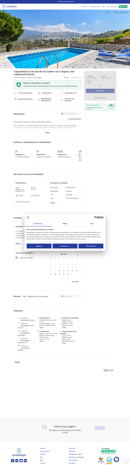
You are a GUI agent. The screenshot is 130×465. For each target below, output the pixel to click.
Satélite (111, 370)
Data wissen (75, 281)
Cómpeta (29, 77)
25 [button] (72, 271)
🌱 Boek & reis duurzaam (64, 1)
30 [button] (64, 274)
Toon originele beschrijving (74, 119)
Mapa (105, 370)
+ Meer (47, 127)
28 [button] (55, 274)
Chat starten (100, 428)
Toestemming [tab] (38, 223)
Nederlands (112, 6)
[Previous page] (50, 254)
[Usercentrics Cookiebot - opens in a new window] (96, 217)
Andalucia (16, 77)
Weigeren (39, 246)
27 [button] (51, 274)
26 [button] (76, 271)
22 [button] (59, 271)
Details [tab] (65, 223)
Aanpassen (65, 246)
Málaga (23, 77)
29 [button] (59, 274)
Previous (13, 155)
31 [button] (68, 274)
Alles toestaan (90, 246)
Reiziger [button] (85, 6)
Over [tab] (92, 223)
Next (81, 155)
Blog (103, 6)
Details (19, 243)
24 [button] (68, 271)
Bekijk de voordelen (71, 86)
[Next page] (77, 254)
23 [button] (64, 271)
